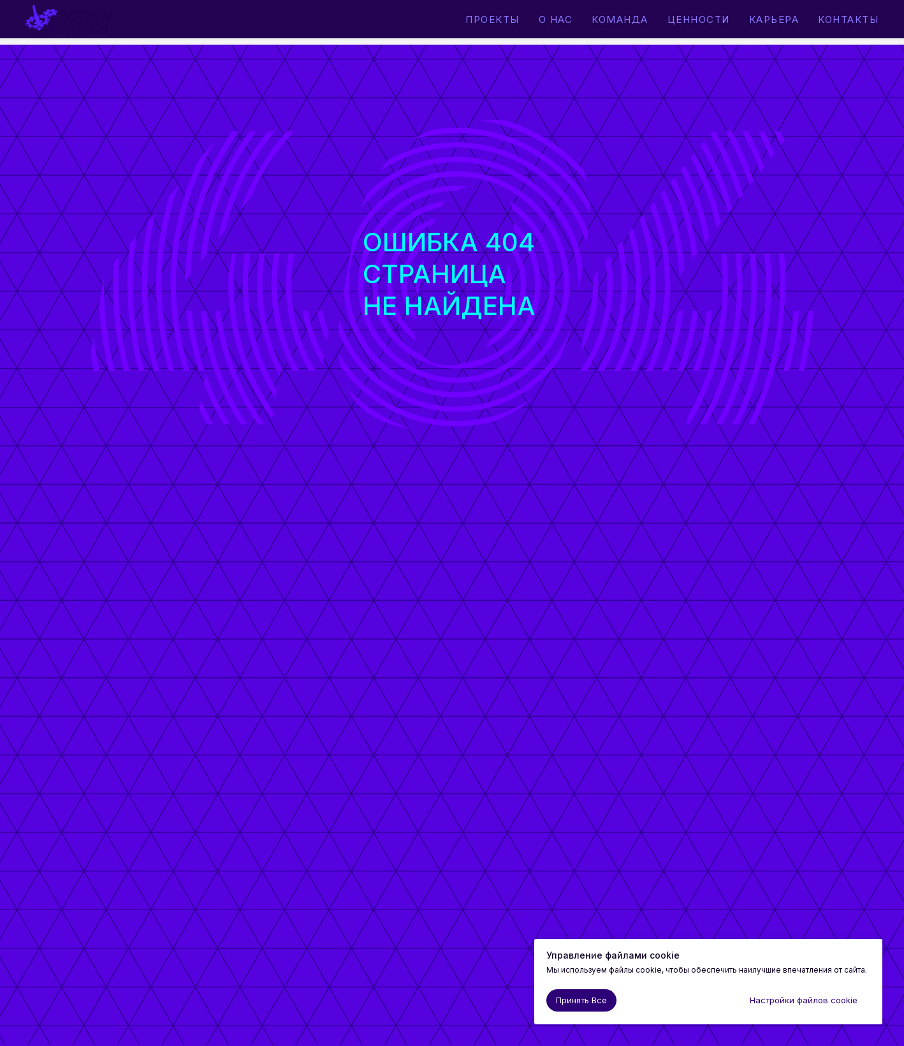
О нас (556, 23)
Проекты (493, 23)
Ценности (698, 23)
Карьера (773, 23)
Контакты (847, 23)
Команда (620, 23)
